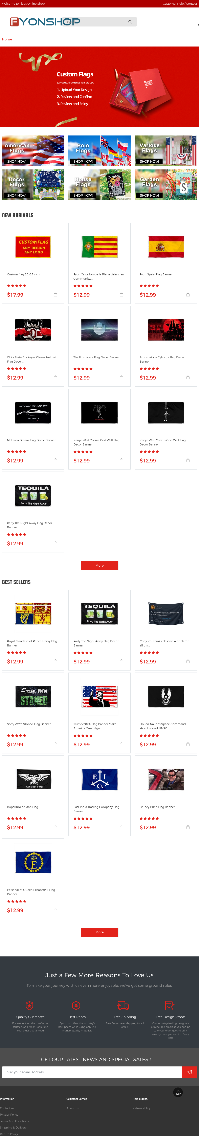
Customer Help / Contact (180, 3)
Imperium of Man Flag (22, 807)
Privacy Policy (9, 1114)
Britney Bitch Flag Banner (157, 807)
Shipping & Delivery (13, 1127)
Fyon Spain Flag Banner (156, 274)
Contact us (7, 1108)
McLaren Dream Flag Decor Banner (31, 440)
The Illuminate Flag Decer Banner (96, 357)
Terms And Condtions (14, 1121)
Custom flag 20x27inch (23, 274)
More (167, 39)
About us (72, 1108)
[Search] (96, 21)
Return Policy (9, 1134)
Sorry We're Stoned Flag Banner (29, 724)
